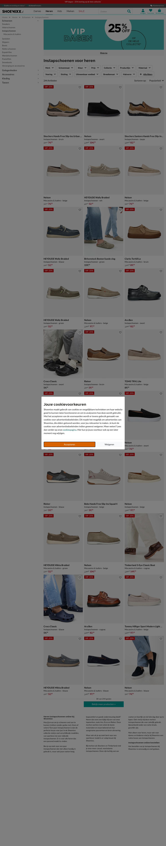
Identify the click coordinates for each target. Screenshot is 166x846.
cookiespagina (69, 429)
